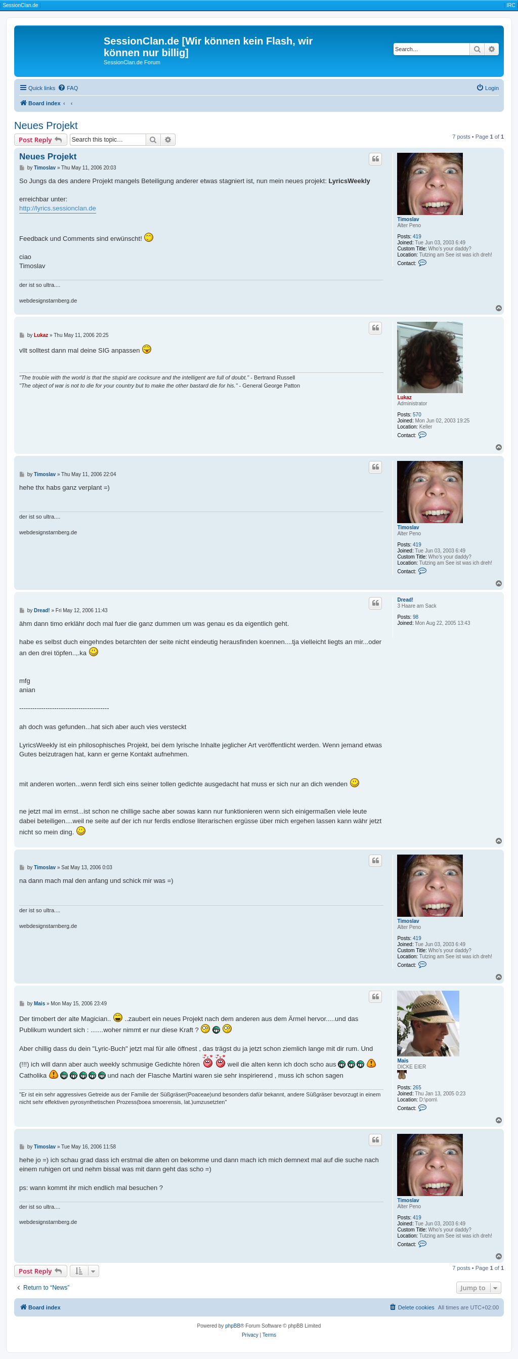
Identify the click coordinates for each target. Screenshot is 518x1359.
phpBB (232, 1326)
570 (417, 414)
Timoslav (408, 219)
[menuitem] (68, 88)
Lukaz (404, 397)
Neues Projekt (46, 125)
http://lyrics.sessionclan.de (57, 208)
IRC (510, 5)
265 (417, 1087)
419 (417, 236)
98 (415, 617)
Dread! (405, 600)
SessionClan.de (20, 5)
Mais (402, 1061)
